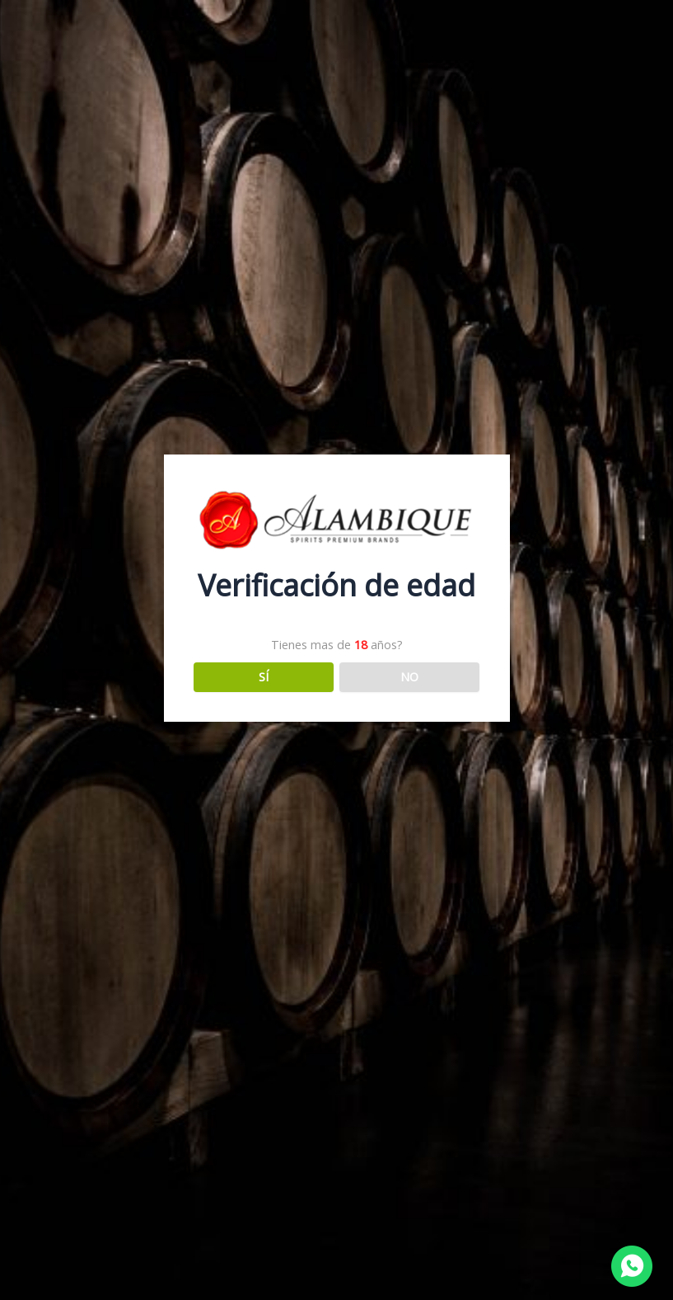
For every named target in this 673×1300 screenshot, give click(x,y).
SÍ (264, 676)
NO (409, 676)
